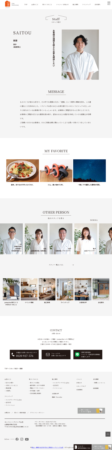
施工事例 (75, 4)
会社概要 (95, 379)
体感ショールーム (99, 383)
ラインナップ (86, 4)
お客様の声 (55, 394)
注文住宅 (8, 402)
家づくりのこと (47, 4)
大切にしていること (12, 385)
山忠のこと (34, 4)
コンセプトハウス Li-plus (14, 400)
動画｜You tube (57, 397)
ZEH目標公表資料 (35, 393)
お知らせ (79, 383)
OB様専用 (79, 390)
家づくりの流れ (34, 383)
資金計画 (8, 388)
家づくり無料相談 (20, 413)
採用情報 (95, 388)
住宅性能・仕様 (34, 391)
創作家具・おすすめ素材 (37, 385)
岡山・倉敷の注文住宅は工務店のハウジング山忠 (47, 447)
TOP (25, 4)
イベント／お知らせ (62, 4)
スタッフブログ (81, 386)
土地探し (8, 391)
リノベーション (10, 405)
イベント (79, 379)
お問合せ (7, 413)
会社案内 (97, 4)
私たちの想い (10, 383)
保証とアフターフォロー (37, 388)
